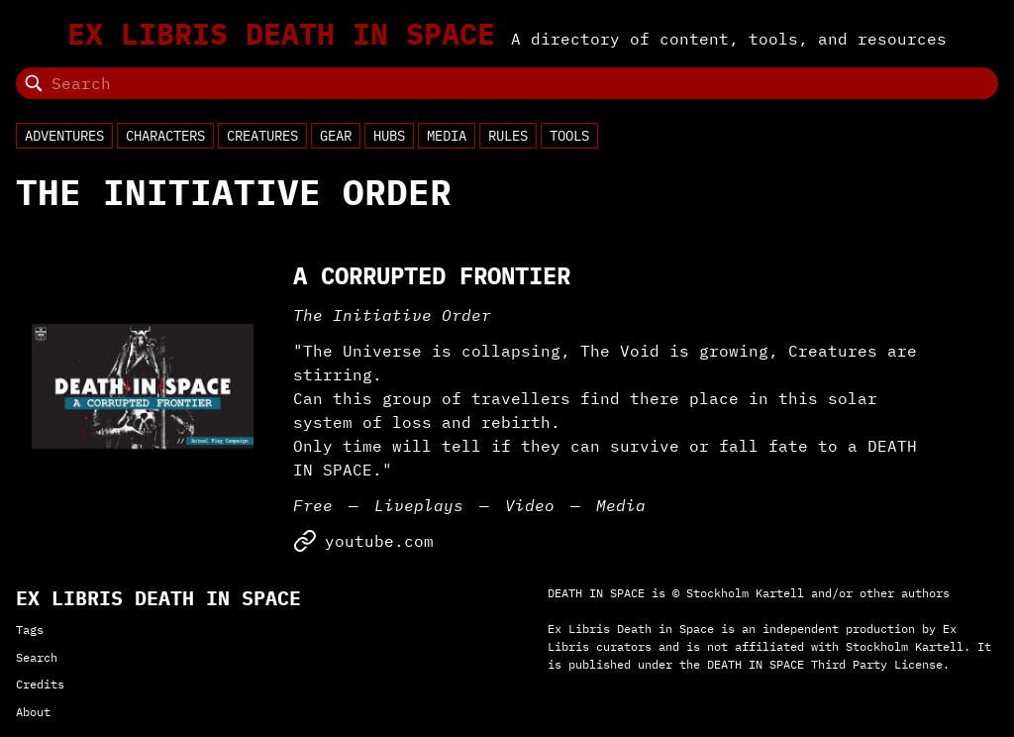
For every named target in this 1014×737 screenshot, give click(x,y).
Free (313, 505)
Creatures (262, 136)
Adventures (64, 136)
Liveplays (418, 505)
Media (446, 136)
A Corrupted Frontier (431, 275)
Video (530, 505)
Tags (30, 629)
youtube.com (363, 541)
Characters (165, 136)
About (33, 711)
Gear (336, 136)
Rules (508, 136)
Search (36, 657)
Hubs (389, 136)
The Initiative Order (392, 315)
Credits (40, 684)
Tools (569, 136)
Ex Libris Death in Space (281, 34)
